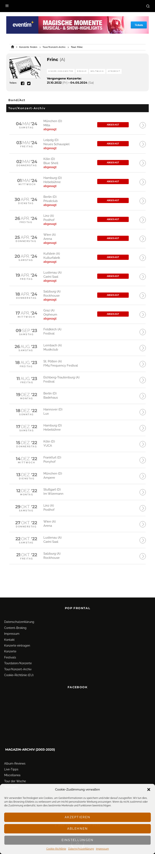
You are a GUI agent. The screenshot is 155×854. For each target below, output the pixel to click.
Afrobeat (114, 71)
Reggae (82, 71)
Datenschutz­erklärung (81, 848)
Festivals (10, 646)
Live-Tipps (11, 758)
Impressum (102, 848)
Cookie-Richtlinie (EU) (19, 664)
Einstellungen (77, 840)
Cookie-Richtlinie (56, 848)
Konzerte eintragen (17, 635)
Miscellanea (12, 764)
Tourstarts (11, 776)
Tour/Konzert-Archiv (18, 658)
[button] (149, 789)
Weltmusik (97, 71)
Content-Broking (15, 617)
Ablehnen (77, 828)
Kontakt (9, 629)
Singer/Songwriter (60, 71)
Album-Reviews (14, 753)
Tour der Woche (15, 770)
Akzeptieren (78, 817)
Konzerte (10, 641)
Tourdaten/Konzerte (18, 652)
